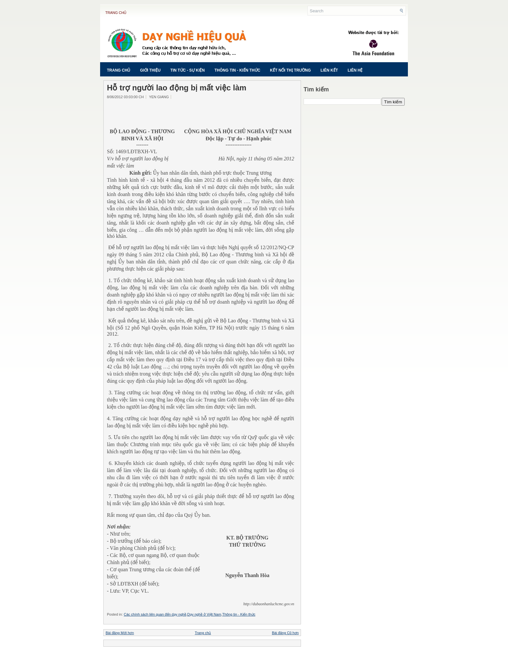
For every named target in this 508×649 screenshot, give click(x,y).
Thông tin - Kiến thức (237, 70)
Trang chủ (115, 13)
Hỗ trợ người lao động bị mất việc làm (176, 88)
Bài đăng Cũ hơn (285, 633)
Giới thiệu (150, 70)
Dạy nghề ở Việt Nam (204, 614)
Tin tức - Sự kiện (187, 70)
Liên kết (329, 70)
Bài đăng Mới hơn (120, 633)
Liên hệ (355, 70)
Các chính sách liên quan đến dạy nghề (155, 614)
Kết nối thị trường (290, 70)
